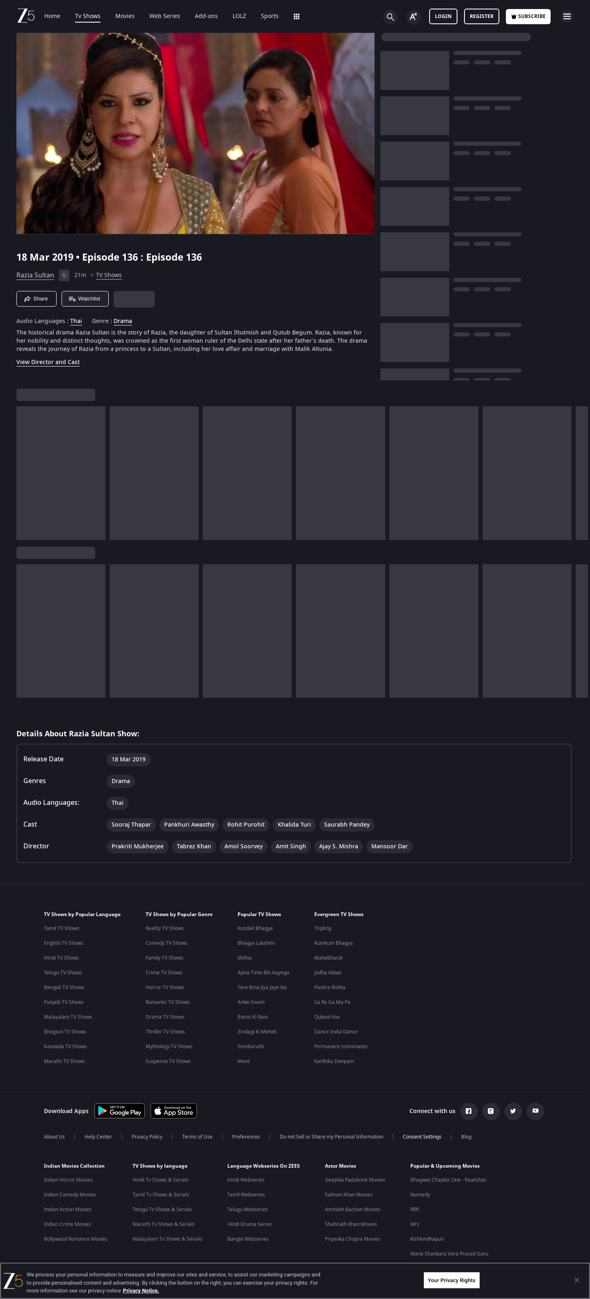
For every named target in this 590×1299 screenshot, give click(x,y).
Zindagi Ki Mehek (257, 1032)
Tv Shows (88, 16)
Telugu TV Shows (63, 972)
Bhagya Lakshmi (256, 943)
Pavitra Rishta (329, 987)
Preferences (246, 1137)
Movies (125, 16)
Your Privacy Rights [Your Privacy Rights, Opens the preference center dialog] (452, 1280)
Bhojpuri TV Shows (65, 1032)
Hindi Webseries (246, 1180)
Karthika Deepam (334, 1061)
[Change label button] (413, 17)
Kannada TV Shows (65, 1046)
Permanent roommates (341, 1046)
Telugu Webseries (247, 1209)
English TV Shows (63, 943)
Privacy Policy (147, 1137)
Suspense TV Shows (168, 1061)
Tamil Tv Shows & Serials (161, 1194)
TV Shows (109, 275)
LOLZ (239, 16)
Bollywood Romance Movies (75, 1239)
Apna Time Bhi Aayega (263, 972)
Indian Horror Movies (68, 1180)
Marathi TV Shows (64, 1061)
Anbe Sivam (251, 1002)
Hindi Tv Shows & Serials (161, 1180)
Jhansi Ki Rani (253, 1017)
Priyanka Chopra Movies (352, 1239)
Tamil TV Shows (61, 928)
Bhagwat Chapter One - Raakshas (448, 1180)
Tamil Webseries (246, 1194)
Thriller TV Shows (165, 1032)
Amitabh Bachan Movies (352, 1209)
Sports (270, 16)
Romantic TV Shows (168, 1002)
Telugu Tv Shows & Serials (162, 1209)
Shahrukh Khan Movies (351, 1224)
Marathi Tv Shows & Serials (164, 1224)
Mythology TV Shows (169, 1046)
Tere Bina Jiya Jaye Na (262, 987)
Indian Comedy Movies (70, 1194)
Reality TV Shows (165, 928)
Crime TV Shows (164, 972)
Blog (466, 1137)
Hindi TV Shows (61, 958)
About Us (54, 1137)
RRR (414, 1209)
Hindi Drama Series (249, 1224)
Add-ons (206, 16)
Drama (123, 321)
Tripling (322, 928)
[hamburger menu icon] (567, 16)
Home (52, 16)
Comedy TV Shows (167, 943)
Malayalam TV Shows (68, 1017)
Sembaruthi (251, 1046)
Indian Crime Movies (67, 1224)
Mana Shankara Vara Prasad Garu (449, 1254)
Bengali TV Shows (64, 987)
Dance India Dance (336, 1032)
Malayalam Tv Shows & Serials (167, 1239)
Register (482, 16)
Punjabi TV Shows (64, 1002)
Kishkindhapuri (427, 1239)
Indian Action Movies (67, 1209)
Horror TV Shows (165, 987)
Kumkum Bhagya (333, 943)
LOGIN (443, 16)
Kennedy (420, 1194)
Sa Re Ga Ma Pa (332, 1002)
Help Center (98, 1137)
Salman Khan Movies (349, 1194)
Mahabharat (328, 958)
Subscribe (528, 16)
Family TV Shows (164, 958)
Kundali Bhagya (255, 928)
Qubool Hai (327, 1017)
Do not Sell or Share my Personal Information (331, 1137)
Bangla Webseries (248, 1239)
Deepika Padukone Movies (355, 1180)
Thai (76, 321)
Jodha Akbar (328, 972)
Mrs (414, 1224)
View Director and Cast (48, 362)
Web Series (164, 16)
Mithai (245, 958)
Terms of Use (197, 1137)
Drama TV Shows (165, 1017)
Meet (243, 1061)
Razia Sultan (35, 275)
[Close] (577, 1280)
